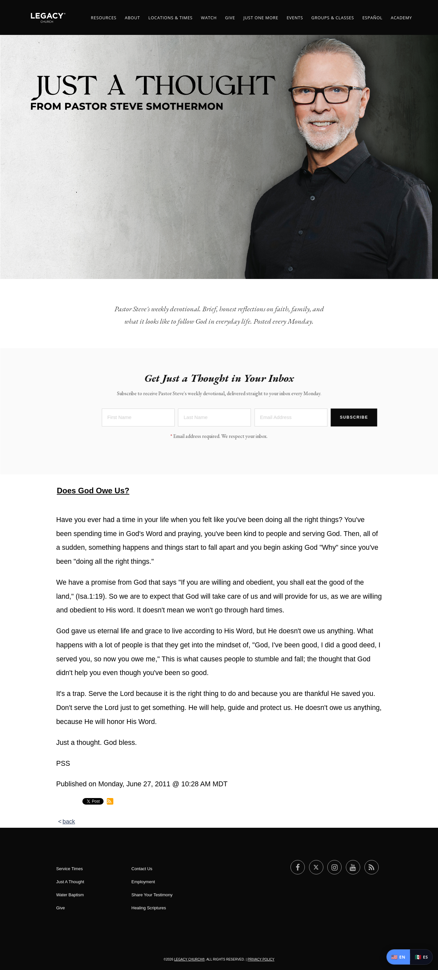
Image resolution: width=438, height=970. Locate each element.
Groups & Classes (332, 18)
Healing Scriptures (149, 907)
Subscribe (354, 418)
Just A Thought (70, 881)
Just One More (260, 18)
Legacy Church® (189, 959)
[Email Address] (290, 418)
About (132, 18)
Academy (401, 18)
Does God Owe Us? (93, 490)
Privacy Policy (260, 959)
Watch (209, 18)
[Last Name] (214, 418)
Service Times (69, 868)
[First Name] (138, 418)
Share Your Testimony (152, 894)
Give (230, 18)
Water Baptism (70, 894)
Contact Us (142, 868)
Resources (104, 18)
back (69, 821)
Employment (143, 881)
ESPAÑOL (372, 18)
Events (295, 18)
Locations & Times (170, 18)
